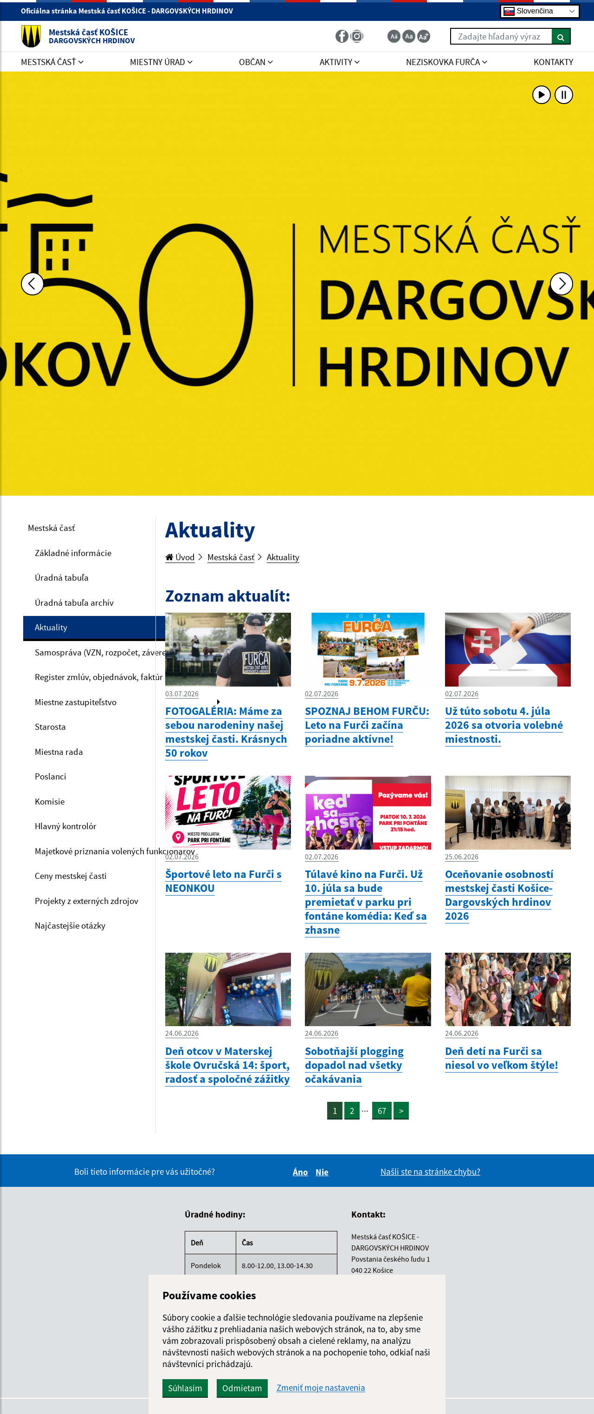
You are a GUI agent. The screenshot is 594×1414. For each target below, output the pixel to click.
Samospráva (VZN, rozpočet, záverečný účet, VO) (124, 652)
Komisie (50, 801)
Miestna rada (59, 751)
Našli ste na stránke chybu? (430, 1171)
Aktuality (51, 627)
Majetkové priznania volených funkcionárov (115, 851)
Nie (323, 1172)
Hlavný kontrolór (66, 825)
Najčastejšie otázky (70, 925)
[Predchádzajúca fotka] (32, 283)
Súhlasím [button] (185, 1388)
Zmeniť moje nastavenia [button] (321, 1387)
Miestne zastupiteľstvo (75, 701)
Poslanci (50, 776)
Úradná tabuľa (62, 577)
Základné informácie (73, 552)
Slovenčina (528, 11)
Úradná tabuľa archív (74, 602)
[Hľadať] (561, 36)
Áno (302, 1172)
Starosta (50, 726)
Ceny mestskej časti (71, 875)
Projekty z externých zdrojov (86, 900)
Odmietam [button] (242, 1388)
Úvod (180, 557)
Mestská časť (51, 527)
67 (382, 1110)
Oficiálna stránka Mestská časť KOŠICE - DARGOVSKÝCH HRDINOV (131, 10)
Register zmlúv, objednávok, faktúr (99, 676)
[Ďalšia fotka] (561, 283)
